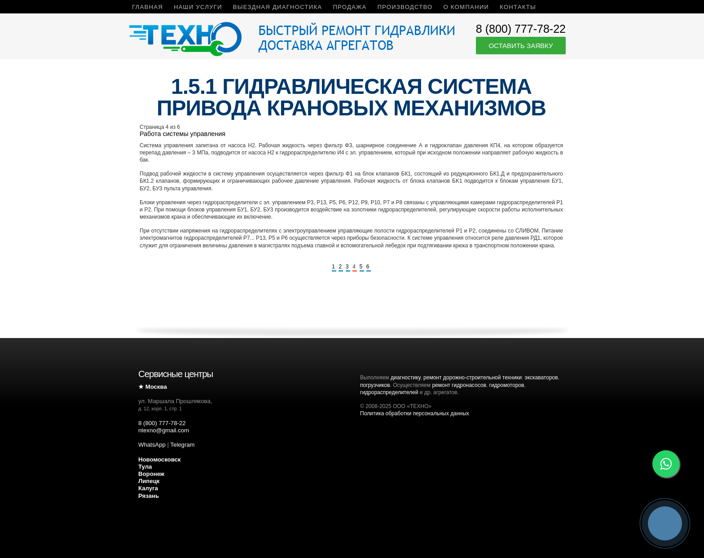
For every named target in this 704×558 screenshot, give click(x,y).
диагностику (405, 377)
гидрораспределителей (389, 392)
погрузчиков (375, 385)
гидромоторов (506, 385)
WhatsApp (152, 444)
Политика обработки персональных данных (414, 413)
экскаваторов (541, 377)
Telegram (182, 444)
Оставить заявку (520, 45)
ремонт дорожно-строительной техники (472, 377)
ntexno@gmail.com (163, 430)
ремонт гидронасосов (459, 385)
